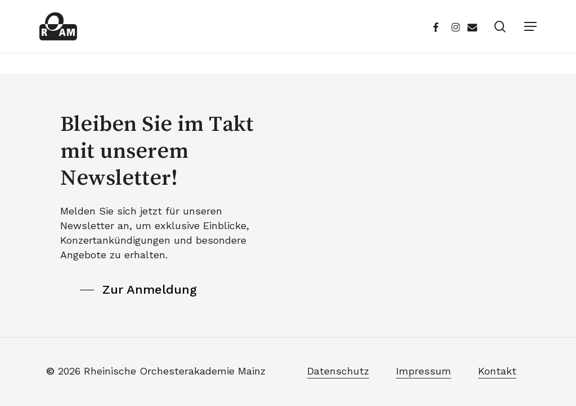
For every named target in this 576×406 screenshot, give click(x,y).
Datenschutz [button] (338, 371)
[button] (530, 26)
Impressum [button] (423, 371)
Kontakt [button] (497, 371)
